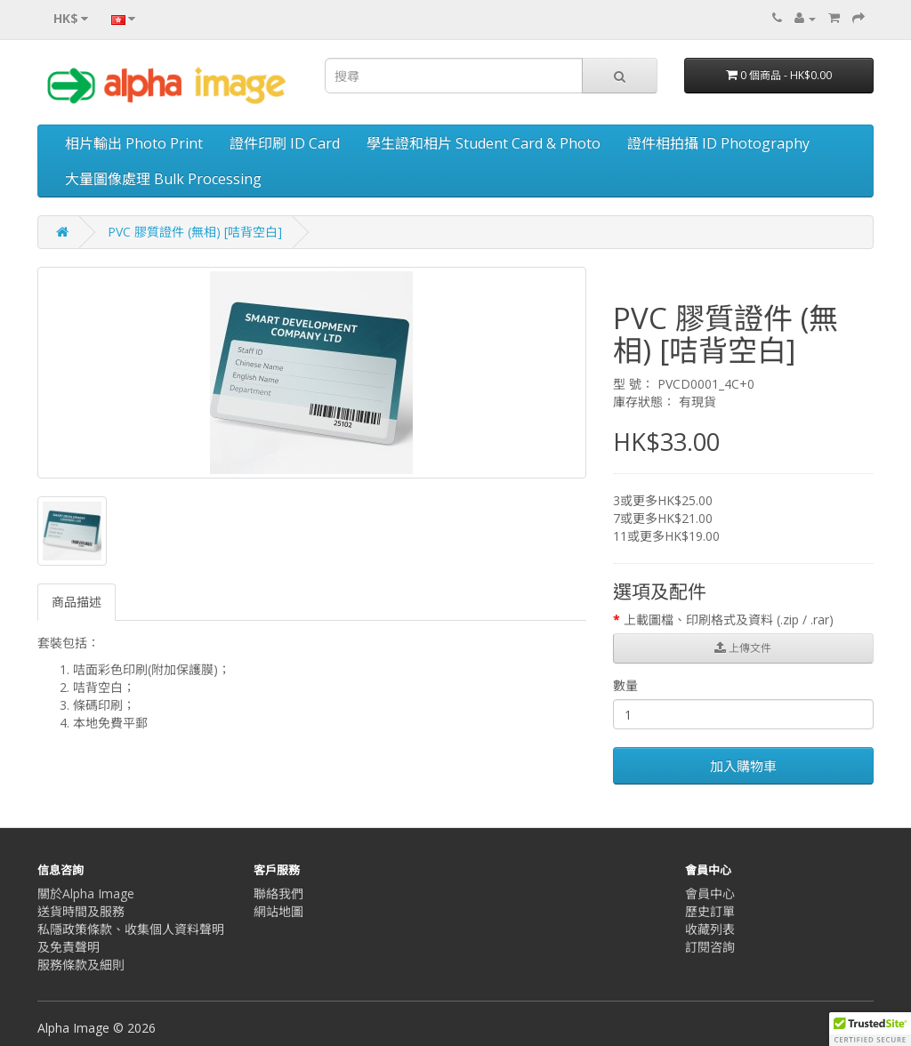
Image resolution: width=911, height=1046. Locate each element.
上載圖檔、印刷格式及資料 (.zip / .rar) (729, 619)
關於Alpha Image (85, 893)
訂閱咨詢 (710, 946)
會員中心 (710, 893)
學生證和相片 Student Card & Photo (484, 143)
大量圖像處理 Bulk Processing (163, 179)
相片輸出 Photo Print (134, 143)
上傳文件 (742, 648)
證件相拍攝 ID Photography (718, 143)
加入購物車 (743, 766)
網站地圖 (278, 911)
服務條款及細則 (81, 964)
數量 (625, 685)
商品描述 (76, 601)
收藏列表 (710, 929)
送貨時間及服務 (81, 911)
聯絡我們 (278, 893)
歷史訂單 (710, 911)
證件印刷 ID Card (285, 143)
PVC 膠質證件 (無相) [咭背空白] (195, 231)
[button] (870, 1029)
